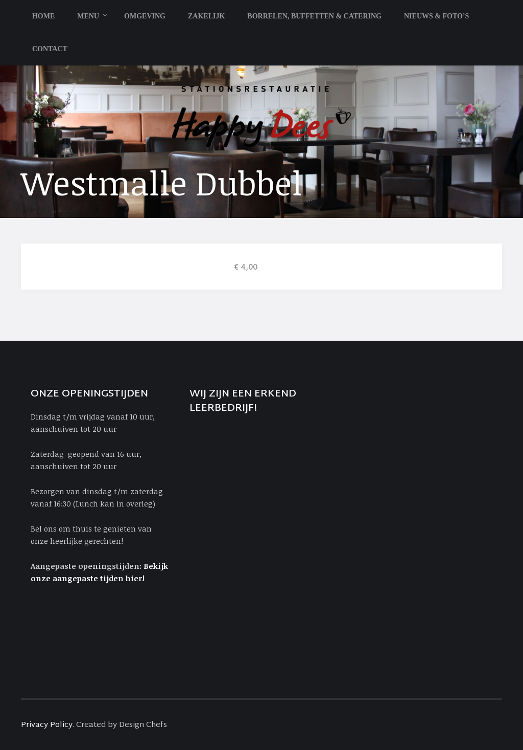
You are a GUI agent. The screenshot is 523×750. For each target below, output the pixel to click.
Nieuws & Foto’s (436, 16)
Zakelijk (206, 16)
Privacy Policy (47, 725)
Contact (49, 49)
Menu (88, 16)
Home (43, 16)
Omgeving (144, 16)
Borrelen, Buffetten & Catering (314, 16)
